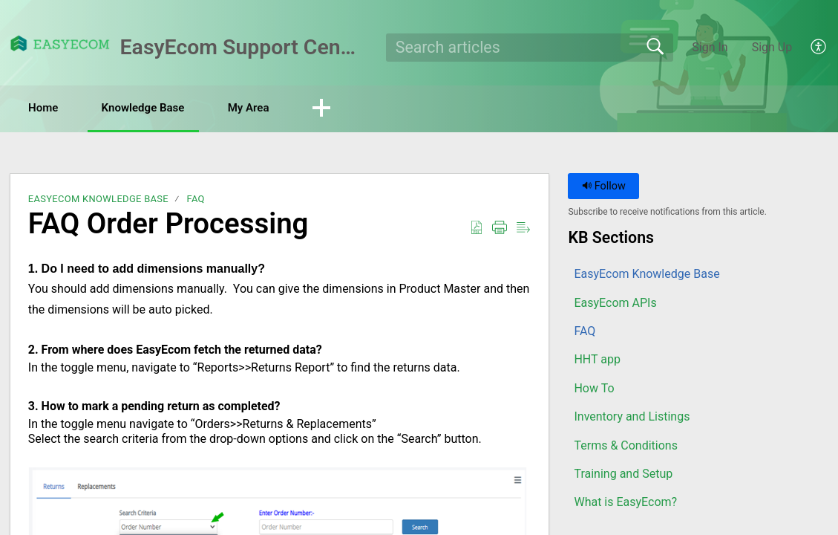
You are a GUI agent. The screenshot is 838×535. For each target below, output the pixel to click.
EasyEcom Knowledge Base (98, 200)
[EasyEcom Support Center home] (60, 43)
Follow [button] (604, 187)
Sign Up (772, 47)
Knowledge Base (164, 108)
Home (52, 108)
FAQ (195, 200)
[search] (529, 47)
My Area (282, 108)
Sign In (709, 47)
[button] (819, 47)
